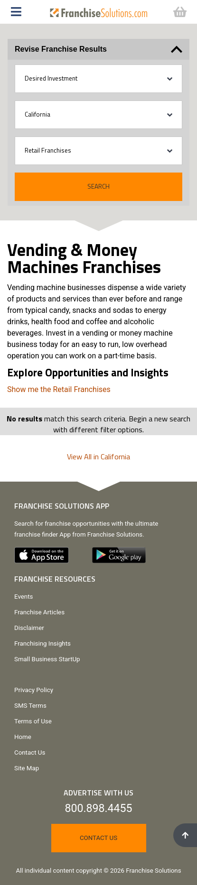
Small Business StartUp (47, 659)
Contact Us (29, 752)
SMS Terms (30, 705)
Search (98, 186)
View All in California (98, 456)
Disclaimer (29, 627)
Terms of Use (33, 721)
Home (22, 736)
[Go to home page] (98, 10)
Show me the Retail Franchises (59, 389)
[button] (21, 12)
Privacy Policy (33, 689)
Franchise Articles (39, 612)
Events (23, 596)
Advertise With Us (98, 792)
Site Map (26, 768)
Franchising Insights (42, 643)
